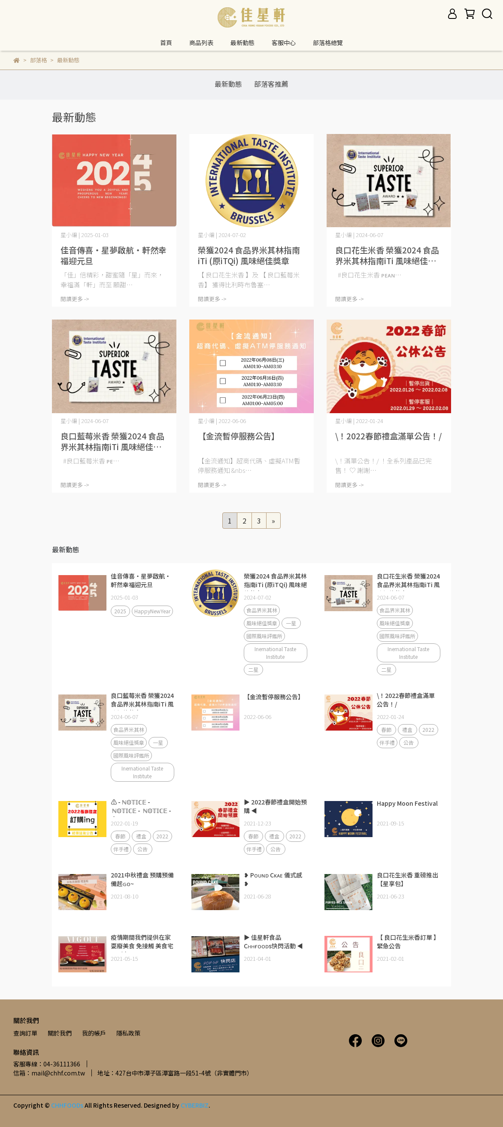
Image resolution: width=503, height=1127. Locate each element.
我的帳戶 (94, 1033)
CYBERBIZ (195, 1105)
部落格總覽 (328, 42)
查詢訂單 (25, 1033)
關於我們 (60, 1033)
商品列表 (201, 42)
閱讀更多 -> (75, 299)
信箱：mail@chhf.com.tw (49, 1073)
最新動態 (242, 42)
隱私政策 (128, 1033)
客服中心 (284, 42)
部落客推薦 (271, 84)
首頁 (166, 42)
